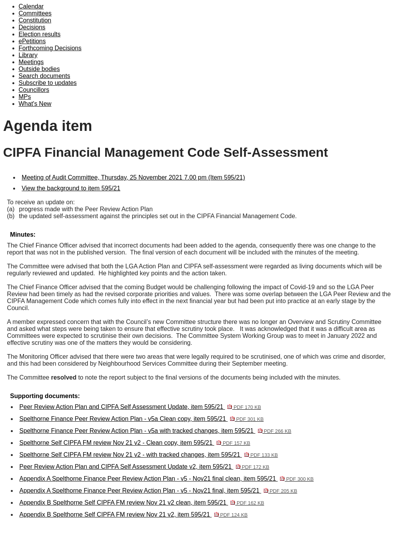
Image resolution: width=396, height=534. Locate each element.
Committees (35, 13)
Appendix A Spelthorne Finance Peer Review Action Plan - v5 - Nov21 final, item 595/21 (158, 490)
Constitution (35, 20)
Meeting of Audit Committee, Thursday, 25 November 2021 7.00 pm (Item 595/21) (133, 177)
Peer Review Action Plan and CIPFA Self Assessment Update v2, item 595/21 (144, 466)
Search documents (44, 76)
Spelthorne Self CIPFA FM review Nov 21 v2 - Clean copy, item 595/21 (134, 442)
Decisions (32, 27)
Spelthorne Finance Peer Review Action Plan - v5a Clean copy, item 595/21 (141, 418)
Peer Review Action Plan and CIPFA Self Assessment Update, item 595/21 (140, 406)
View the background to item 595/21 (71, 188)
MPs (25, 96)
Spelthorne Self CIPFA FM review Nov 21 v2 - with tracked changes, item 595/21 (148, 454)
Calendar (31, 6)
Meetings (31, 62)
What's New (35, 103)
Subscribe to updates (48, 83)
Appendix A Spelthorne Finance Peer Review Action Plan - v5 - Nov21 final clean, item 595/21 (166, 478)
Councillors (34, 89)
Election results (40, 34)
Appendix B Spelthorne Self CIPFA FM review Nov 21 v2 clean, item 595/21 (141, 502)
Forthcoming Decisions (50, 48)
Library (28, 55)
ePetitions (32, 41)
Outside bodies (39, 69)
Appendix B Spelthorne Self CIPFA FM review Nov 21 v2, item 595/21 (133, 514)
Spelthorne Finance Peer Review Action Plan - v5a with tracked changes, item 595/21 (155, 430)
